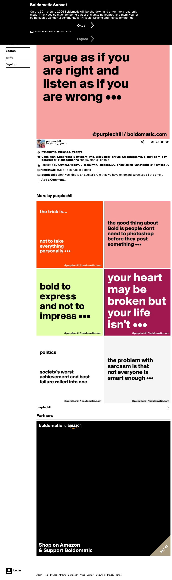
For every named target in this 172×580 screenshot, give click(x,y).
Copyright (100, 575)
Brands (53, 575)
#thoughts (48, 152)
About (39, 575)
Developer (73, 575)
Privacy (110, 575)
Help (46, 575)
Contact (90, 575)
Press (82, 575)
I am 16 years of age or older (53, 31)
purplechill (53, 141)
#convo (77, 152)
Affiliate (62, 575)
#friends (64, 152)
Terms (119, 575)
